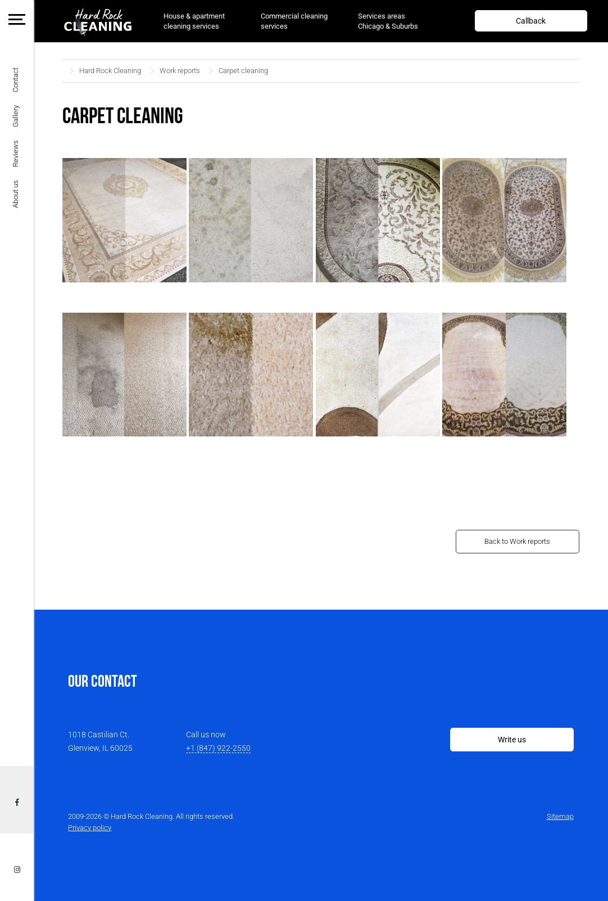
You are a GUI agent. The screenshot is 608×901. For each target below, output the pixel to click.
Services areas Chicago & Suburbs (388, 21)
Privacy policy (89, 827)
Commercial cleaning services (294, 21)
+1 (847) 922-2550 (218, 748)
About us (15, 194)
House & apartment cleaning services (194, 21)
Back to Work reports (517, 541)
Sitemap (560, 816)
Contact (15, 79)
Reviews (15, 153)
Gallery (15, 116)
